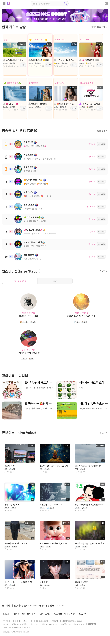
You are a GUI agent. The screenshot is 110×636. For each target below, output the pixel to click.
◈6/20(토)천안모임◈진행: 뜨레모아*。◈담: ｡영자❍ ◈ (14, 60)
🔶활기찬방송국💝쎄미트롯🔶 (36, 183)
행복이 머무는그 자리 (33, 242)
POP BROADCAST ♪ (33, 258)
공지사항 (6, 605)
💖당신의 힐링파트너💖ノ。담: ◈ (37, 196)
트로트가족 (84, 39)
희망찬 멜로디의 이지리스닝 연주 (81, 315)
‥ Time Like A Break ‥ (65, 60)
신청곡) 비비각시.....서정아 (15, 543)
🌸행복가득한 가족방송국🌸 (35, 146)
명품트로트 (8, 39)
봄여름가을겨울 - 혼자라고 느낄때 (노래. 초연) (90, 543)
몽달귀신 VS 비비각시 (13, 504)
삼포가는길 (59, 83)
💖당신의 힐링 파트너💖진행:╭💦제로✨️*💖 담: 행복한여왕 (65, 103)
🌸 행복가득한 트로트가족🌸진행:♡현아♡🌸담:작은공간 (90, 60)
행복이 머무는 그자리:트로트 (35, 246)
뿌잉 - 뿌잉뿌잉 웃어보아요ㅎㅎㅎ (89, 504)
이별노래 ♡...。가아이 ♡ (51, 504)
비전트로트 (34, 83)
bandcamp (60, 39)
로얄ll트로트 (29, 204)
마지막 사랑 (9, 465)
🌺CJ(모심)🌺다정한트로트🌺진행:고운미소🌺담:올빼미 (14, 103)
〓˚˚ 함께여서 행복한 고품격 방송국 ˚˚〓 (40, 158)
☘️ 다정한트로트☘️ (12, 83)
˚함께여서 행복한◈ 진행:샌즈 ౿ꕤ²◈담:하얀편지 (40, 103)
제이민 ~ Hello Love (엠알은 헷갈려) (19, 582)
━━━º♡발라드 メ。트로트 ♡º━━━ (40, 233)
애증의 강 (44, 582)
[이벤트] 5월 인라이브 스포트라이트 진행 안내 (33, 605)
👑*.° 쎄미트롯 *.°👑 (38, 39)
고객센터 (92, 624)
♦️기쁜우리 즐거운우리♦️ (33, 208)
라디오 (23, 64)
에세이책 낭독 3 (82, 582)
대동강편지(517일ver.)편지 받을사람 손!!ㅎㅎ (90, 465)
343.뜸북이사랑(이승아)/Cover (53, 543)
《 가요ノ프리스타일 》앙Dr (90, 103)
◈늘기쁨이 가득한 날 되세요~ (36, 221)
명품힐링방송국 (30, 171)
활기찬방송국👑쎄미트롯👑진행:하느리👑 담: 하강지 (40, 60)
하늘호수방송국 (86, 83)
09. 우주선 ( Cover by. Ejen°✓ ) (54, 465)
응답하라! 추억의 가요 (28, 315)
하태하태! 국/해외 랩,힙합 (28, 352)
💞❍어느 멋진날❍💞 (33, 229)
